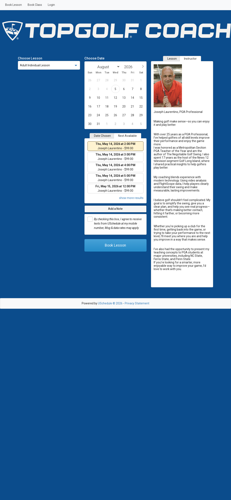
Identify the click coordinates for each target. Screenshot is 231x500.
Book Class (35, 4)
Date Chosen (102, 135)
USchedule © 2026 (110, 303)
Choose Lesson (30, 58)
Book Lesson (13, 4)
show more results (131, 198)
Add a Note (115, 208)
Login (51, 4)
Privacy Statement (137, 303)
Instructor (190, 58)
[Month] (107, 66)
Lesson (172, 58)
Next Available (127, 135)
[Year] (129, 66)
